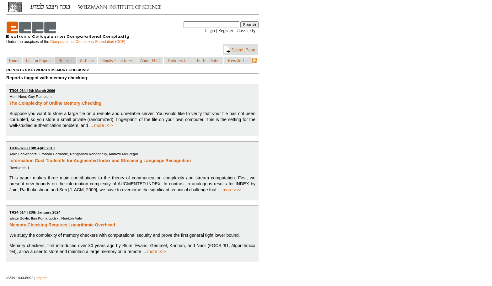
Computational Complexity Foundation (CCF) (87, 42)
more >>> (103, 125)
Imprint (42, 278)
